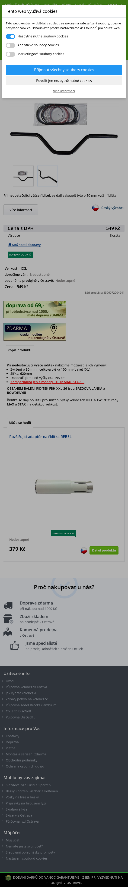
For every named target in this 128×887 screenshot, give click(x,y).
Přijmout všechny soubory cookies (64, 69)
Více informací (64, 91)
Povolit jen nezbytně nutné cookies (64, 80)
